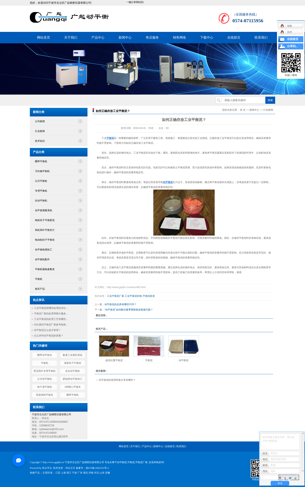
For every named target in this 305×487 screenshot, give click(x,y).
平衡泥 (148, 360)
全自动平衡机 (72, 371)
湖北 (85, 472)
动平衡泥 (183, 360)
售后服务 (152, 37)
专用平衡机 (41, 190)
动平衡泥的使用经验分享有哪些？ (117, 380)
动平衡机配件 (42, 259)
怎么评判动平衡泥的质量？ (48, 335)
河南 (91, 472)
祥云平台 (47, 468)
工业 (104, 138)
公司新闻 (40, 121)
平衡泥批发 (149, 296)
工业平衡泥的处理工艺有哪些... (51, 319)
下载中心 (206, 37)
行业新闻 (40, 131)
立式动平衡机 (44, 379)
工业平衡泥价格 (133, 296)
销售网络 (179, 37)
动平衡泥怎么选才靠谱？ (47, 330)
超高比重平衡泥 (114, 360)
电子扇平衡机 (44, 386)
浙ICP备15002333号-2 (97, 468)
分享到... (292, 46)
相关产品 (40, 288)
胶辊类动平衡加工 (72, 379)
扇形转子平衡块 (72, 363)
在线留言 (233, 37)
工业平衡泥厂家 (115, 296)
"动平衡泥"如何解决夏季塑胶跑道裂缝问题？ (128, 309)
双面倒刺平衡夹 (44, 394)
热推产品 (35, 472)
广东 (79, 472)
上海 (63, 472)
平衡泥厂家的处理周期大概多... (51, 313)
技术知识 (40, 141)
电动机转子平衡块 (45, 239)
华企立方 (70, 468)
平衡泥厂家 (141, 462)
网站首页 (43, 37)
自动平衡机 (41, 200)
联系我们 (261, 37)
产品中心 (97, 37)
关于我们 (70, 37)
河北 (96, 472)
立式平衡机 (41, 181)
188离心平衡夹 (72, 386)
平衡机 (38, 279)
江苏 (57, 472)
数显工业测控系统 (72, 355)
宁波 (74, 472)
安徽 (107, 472)
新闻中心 (125, 37)
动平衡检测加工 (43, 249)
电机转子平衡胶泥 (45, 220)
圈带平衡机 (41, 161)
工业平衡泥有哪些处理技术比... (51, 308)
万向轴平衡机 (42, 171)
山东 (102, 472)
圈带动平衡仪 (44, 355)
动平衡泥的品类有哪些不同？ (120, 304)
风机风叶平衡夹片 (45, 230)
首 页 (243, 109)
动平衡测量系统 (43, 210)
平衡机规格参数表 (45, 269)
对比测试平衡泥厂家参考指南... (51, 324)
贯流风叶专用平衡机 (45, 371)
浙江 (68, 472)
